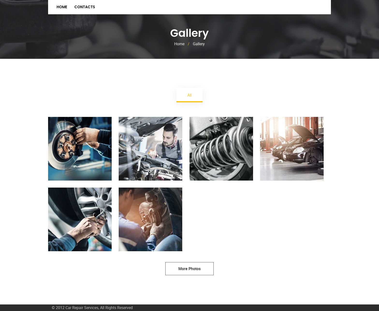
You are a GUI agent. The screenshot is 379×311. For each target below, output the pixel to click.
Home (62, 7)
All (189, 95)
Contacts (84, 7)
